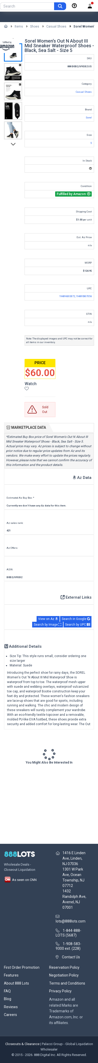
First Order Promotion (21, 967)
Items (19, 26)
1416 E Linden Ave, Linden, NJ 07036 (73, 858)
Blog (7, 999)
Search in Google (76, 619)
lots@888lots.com (70, 921)
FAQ (7, 991)
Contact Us (71, 957)
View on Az (48, 619)
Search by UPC (77, 624)
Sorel (89, 117)
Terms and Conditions (67, 983)
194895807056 (84, 296)
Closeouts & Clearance (22, 1044)
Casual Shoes (56, 26)
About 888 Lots (16, 983)
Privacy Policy (60, 991)
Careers (10, 1015)
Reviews (11, 1007)
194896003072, (67, 296)
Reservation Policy (64, 967)
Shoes (34, 26)
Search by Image (47, 624)
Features (11, 975)
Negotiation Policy (64, 975)
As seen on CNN (20, 880)
